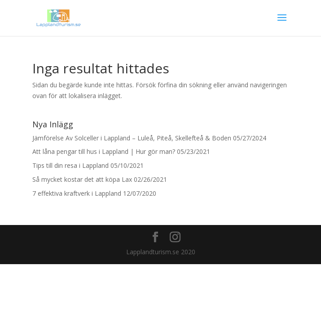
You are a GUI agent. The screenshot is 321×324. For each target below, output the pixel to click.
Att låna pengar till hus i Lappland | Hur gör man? (103, 151)
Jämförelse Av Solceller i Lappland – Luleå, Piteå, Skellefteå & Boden (131, 138)
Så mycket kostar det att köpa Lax (82, 179)
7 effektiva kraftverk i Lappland (76, 193)
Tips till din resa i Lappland (70, 165)
